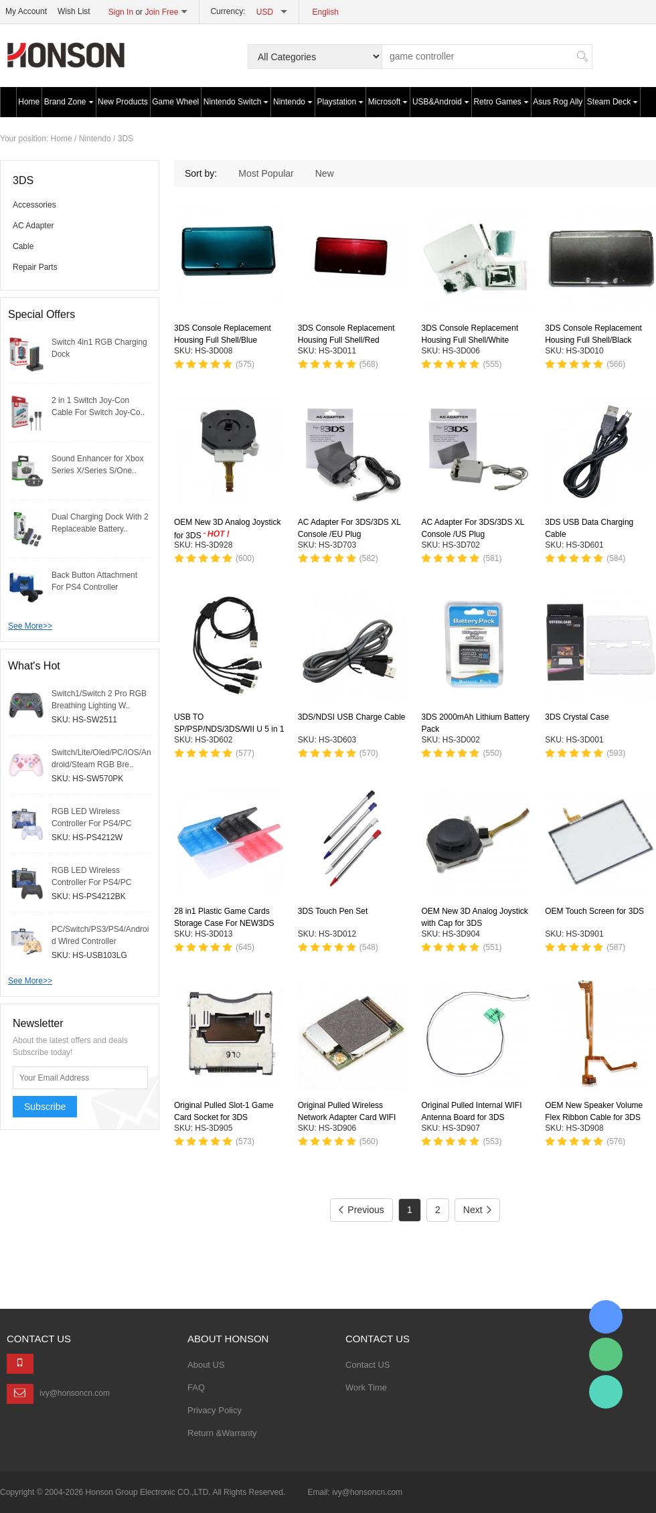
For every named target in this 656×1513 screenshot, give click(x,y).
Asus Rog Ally (557, 101)
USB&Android (440, 101)
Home (28, 101)
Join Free (161, 12)
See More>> (30, 626)
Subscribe (45, 1106)
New (324, 173)
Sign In (120, 12)
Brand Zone (69, 101)
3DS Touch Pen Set (333, 911)
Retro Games (500, 101)
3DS (125, 138)
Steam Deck (612, 101)
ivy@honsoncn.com (74, 1393)
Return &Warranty (222, 1433)
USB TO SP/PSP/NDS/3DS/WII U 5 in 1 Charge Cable (229, 729)
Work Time (366, 1387)
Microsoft (388, 101)
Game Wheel (175, 101)
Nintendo (293, 101)
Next (477, 1209)
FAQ (196, 1387)
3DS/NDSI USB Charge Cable (352, 717)
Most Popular (265, 173)
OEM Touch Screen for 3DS (594, 911)
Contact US (367, 1365)
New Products (123, 101)
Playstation (340, 101)
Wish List (74, 11)
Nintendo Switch (236, 101)
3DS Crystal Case (576, 717)
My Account (26, 11)
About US (206, 1365)
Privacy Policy (214, 1410)
